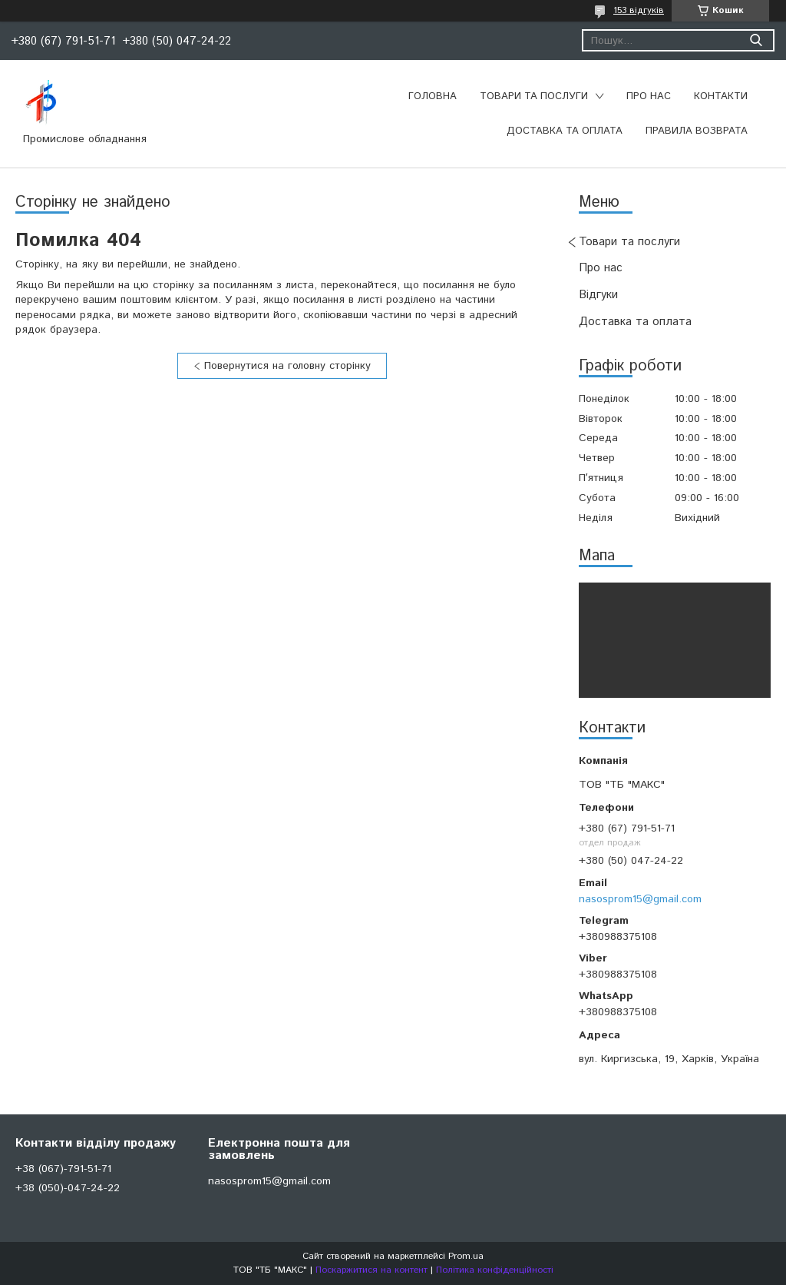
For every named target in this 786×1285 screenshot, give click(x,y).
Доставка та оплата (565, 131)
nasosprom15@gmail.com (640, 899)
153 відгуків (638, 10)
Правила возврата (697, 131)
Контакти (721, 96)
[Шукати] (755, 40)
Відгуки (598, 295)
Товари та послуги (534, 96)
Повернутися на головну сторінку (287, 366)
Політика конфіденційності (494, 1270)
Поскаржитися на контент (371, 1270)
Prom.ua (466, 1256)
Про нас (648, 96)
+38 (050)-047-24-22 (67, 1188)
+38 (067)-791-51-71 (63, 1169)
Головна (432, 96)
